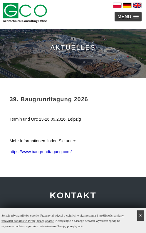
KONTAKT (73, 195)
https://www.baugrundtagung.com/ (40, 151)
